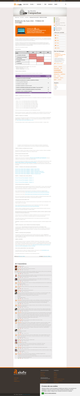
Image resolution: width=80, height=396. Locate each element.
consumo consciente (58, 71)
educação (56, 68)
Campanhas (26, 17)
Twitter (16, 0)
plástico (61, 77)
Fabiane (19, 339)
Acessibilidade (53, 0)
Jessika (19, 266)
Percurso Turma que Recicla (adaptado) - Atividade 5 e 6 (24, 182)
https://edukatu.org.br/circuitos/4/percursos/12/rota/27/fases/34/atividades (37, 194)
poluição (59, 79)
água (55, 79)
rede (61, 68)
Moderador (19, 282)
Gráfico (58, 48)
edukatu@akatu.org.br (45, 250)
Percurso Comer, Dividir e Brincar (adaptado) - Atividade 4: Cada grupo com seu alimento (29, 172)
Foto (57, 37)
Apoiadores (50, 4)
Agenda (56, 17)
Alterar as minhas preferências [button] (50, 393)
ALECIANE (19, 342)
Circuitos (32, 4)
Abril (55, 89)
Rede (45, 4)
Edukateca (57, 21)
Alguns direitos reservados (26, 394)
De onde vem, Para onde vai (58, 380)
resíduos (62, 74)
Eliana (19, 271)
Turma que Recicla (43, 382)
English (55, 4)
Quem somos (25, 4)
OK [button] (42, 393)
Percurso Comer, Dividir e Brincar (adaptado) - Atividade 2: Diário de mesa (27, 170)
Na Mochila (39, 4)
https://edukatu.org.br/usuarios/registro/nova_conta (25, 120)
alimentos (56, 74)
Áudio (57, 40)
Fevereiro (56, 87)
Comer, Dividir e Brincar (44, 380)
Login (58, 0)
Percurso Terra (43, 372)
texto (55, 75)
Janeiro (55, 86)
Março (55, 88)
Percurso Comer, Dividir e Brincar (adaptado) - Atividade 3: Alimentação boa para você (29, 171)
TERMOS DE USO (17, 381)
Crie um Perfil (63, 0)
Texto (57, 42)
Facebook (20, 0)
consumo (56, 77)
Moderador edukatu (22, 256)
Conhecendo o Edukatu (46, 256)
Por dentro (57, 20)
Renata (19, 278)
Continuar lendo (59, 63)
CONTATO (15, 379)
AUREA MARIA (20, 319)
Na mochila (22, 17)
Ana (18, 349)
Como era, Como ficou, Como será (59, 379)
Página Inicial (17, 17)
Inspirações (57, 19)
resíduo (58, 75)
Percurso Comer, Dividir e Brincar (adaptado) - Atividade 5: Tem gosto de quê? (28, 173)
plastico (55, 66)
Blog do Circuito (58, 29)
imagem (60, 66)
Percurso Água (43, 375)
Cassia (19, 292)
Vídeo (57, 35)
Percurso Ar (42, 374)
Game (57, 45)
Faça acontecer (58, 27)
